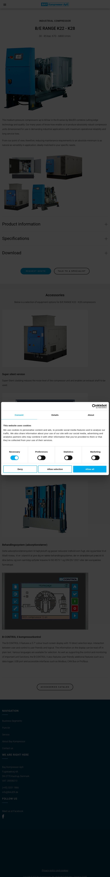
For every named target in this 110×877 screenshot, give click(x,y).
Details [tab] (55, 415)
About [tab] (91, 415)
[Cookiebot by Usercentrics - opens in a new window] (94, 406)
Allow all (90, 469)
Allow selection (55, 469)
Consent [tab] (19, 415)
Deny (20, 469)
